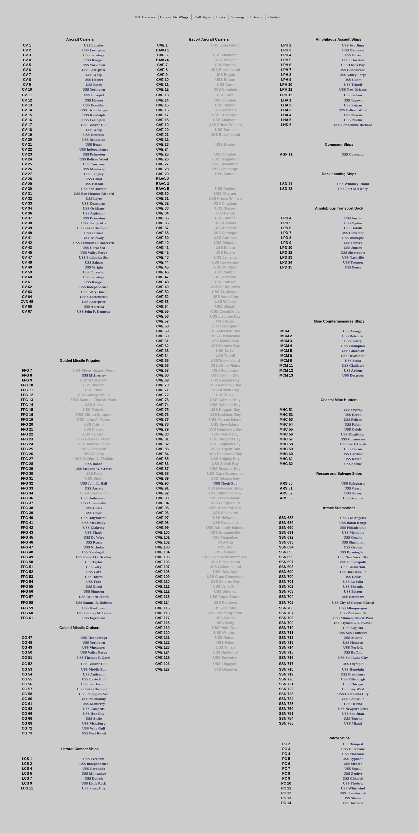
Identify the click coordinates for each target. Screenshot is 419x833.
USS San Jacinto (93, 189)
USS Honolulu (353, 669)
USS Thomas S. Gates (93, 657)
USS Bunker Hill (94, 125)
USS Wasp (94, 75)
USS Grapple (353, 498)
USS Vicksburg (93, 723)
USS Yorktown (93, 65)
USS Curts (93, 508)
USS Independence (93, 149)
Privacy (256, 17)
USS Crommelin (93, 503)
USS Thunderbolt (353, 793)
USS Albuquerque (353, 608)
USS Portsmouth (353, 613)
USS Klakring (93, 527)
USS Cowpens (93, 164)
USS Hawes (93, 577)
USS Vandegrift (94, 552)
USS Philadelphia (352, 527)
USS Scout (353, 360)
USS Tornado (353, 803)
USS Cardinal (353, 454)
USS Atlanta (352, 637)
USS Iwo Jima (353, 45)
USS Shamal (352, 798)
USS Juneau (353, 248)
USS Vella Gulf (93, 728)
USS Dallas (352, 577)
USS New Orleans (353, 89)
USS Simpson (93, 591)
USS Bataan (93, 184)
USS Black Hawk (353, 444)
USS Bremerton (353, 567)
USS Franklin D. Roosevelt (93, 243)
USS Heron (353, 415)
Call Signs (202, 17)
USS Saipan (353, 105)
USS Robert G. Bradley (94, 557)
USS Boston (353, 591)
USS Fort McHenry (353, 189)
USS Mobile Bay (93, 669)
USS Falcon (353, 449)
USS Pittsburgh (353, 679)
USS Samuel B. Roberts (94, 602)
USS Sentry (353, 341)
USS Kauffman (93, 608)
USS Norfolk (353, 647)
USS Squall (353, 768)
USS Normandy (94, 699)
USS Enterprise (94, 70)
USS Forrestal (93, 272)
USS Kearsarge (93, 203)
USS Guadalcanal (353, 70)
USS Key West (353, 689)
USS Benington (93, 139)
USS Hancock (93, 135)
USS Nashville (353, 257)
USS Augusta (353, 628)
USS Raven (353, 459)
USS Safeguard (353, 483)
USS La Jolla (353, 581)
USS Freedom (93, 759)
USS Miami (353, 723)
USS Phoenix (353, 586)
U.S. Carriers (145, 17)
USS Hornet (93, 80)
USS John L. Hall (93, 483)
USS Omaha (352, 537)
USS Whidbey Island (353, 184)
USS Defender (353, 336)
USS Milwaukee (94, 773)
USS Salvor (353, 493)
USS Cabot (93, 179)
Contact (274, 17)
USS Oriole (353, 429)
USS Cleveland (352, 233)
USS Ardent (353, 370)
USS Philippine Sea (93, 257)
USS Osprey (353, 410)
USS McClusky (93, 523)
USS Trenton (353, 262)
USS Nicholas (93, 547)
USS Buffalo (352, 652)
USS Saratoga (93, 55)
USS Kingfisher (353, 434)
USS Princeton (353, 60)
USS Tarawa (352, 100)
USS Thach (93, 532)
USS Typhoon (352, 759)
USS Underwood (93, 498)
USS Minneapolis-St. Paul (353, 618)
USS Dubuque (353, 238)
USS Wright (93, 267)
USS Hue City (93, 713)
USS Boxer (353, 55)
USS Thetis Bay (353, 65)
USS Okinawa (353, 50)
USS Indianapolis (352, 562)
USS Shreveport (353, 252)
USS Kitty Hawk (93, 292)
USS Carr (93, 572)
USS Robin (352, 424)
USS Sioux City (93, 788)
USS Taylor (94, 562)
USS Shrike (353, 464)
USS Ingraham (93, 618)
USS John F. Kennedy (93, 311)
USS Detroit (93, 778)
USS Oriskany (94, 208)
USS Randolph (93, 115)
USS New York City (353, 557)
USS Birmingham (353, 552)
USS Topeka (353, 718)
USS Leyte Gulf (94, 679)
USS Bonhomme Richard (353, 125)
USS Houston (353, 642)
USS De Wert (93, 537)
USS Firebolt (353, 783)
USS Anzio (93, 718)
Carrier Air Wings (174, 17)
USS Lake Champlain (93, 228)
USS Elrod (94, 586)
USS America (93, 306)
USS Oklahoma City (353, 694)
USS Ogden (353, 223)
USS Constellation (94, 297)
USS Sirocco (352, 764)
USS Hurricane (353, 749)
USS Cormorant (352, 439)
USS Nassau (353, 115)
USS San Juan (353, 713)
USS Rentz (93, 542)
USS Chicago (353, 684)
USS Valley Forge (352, 75)
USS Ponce (353, 267)
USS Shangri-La (93, 223)
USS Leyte (94, 198)
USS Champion (353, 346)
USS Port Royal (94, 733)
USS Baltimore (352, 597)
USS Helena (353, 704)
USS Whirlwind (353, 788)
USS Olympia (352, 664)
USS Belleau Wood (352, 110)
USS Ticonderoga (94, 110)
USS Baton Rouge (353, 523)
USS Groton (353, 547)
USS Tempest (353, 744)
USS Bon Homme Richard (94, 193)
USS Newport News (353, 709)
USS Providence (353, 674)
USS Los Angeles (353, 518)
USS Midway (94, 238)
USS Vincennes (93, 647)
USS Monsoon (353, 754)
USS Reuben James (94, 597)
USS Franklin (93, 105)
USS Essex (94, 84)
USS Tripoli (353, 84)
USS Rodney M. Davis (94, 613)
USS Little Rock (93, 783)
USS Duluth (353, 228)
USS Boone (93, 464)
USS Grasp (352, 488)
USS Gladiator (353, 365)
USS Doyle (93, 513)
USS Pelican (353, 419)
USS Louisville (353, 699)
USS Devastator (353, 356)
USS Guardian (353, 351)
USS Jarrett (93, 488)
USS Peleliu (353, 120)
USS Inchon (353, 95)
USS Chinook (353, 778)
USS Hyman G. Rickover (353, 623)
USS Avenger (353, 331)
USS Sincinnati (353, 542)
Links (220, 17)
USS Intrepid (93, 95)
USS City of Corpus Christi (353, 602)
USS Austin (353, 218)
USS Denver (353, 243)
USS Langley (94, 45)
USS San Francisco (353, 633)
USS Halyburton (93, 518)
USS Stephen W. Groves (93, 469)
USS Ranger (93, 60)
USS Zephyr (352, 773)
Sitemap (237, 17)
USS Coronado (352, 154)
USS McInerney (94, 375)
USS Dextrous (353, 375)
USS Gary (93, 567)
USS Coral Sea (93, 248)
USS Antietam (93, 213)
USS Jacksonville (353, 572)
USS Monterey (93, 169)
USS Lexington (93, 50)
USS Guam (352, 80)
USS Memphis (353, 532)
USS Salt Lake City (353, 657)
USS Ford (93, 581)
